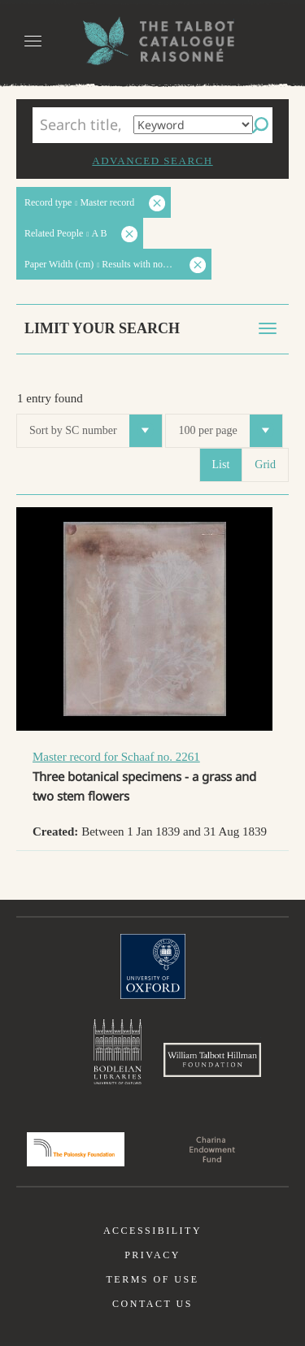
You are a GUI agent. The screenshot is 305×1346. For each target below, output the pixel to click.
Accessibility (152, 1230)
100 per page (229, 431)
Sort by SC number (95, 431)
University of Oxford (152, 966)
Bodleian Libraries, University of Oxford (118, 1051)
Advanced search (152, 160)
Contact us (152, 1303)
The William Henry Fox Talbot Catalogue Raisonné (153, 41)
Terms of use (152, 1279)
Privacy (152, 1255)
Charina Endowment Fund (212, 1149)
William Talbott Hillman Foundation (212, 1059)
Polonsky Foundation (75, 1149)
